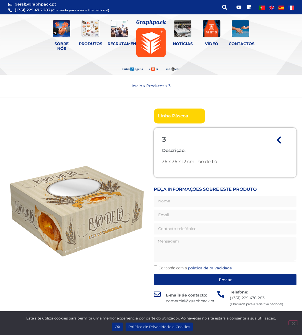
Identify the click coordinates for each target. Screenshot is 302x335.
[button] (224, 7)
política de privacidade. (210, 268)
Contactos (241, 43)
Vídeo (211, 43)
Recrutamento (125, 43)
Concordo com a (195, 268)
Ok (117, 326)
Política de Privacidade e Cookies (159, 326)
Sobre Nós (61, 46)
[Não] (293, 322)
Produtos (90, 43)
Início (137, 85)
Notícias (183, 43)
